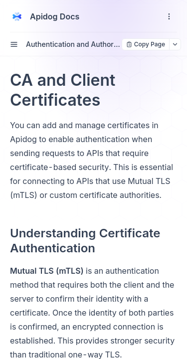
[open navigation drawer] (169, 16)
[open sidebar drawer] (14, 44)
